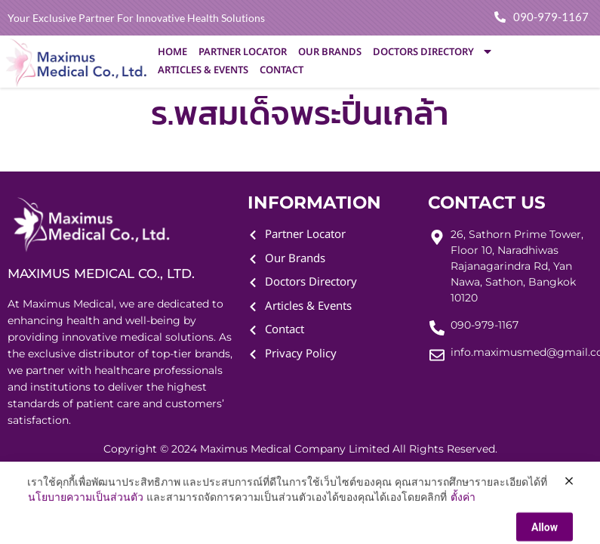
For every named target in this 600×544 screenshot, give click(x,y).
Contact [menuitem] (281, 70)
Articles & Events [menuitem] (203, 70)
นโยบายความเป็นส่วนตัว (85, 528)
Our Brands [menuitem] (330, 52)
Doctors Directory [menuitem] (433, 52)
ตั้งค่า (463, 528)
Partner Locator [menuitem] (242, 52)
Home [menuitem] (172, 52)
